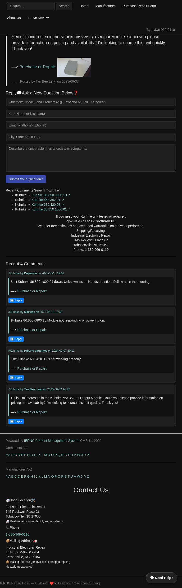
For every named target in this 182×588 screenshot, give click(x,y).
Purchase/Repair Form (139, 6)
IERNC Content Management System (51, 441)
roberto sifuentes (35, 350)
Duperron (30, 273)
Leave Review (38, 18)
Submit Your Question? (26, 179)
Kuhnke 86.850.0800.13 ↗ (51, 195)
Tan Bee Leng (33, 389)
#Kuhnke (13, 273)
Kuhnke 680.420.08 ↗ (48, 204)
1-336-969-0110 (163, 30)
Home (83, 6)
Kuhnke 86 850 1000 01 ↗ (51, 209)
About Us (14, 18)
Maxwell (29, 312)
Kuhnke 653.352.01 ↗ (48, 200)
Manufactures (106, 6)
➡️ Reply (16, 300)
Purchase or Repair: (55, 67)
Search (64, 6)
